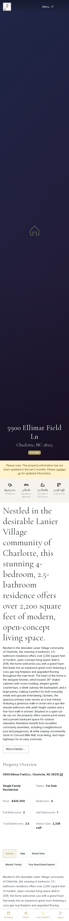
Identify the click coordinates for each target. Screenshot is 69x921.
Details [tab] (10, 853)
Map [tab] (22, 853)
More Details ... (16, 749)
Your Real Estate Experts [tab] (41, 864)
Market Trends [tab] (14, 864)
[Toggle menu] (48, 6)
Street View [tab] (38, 853)
